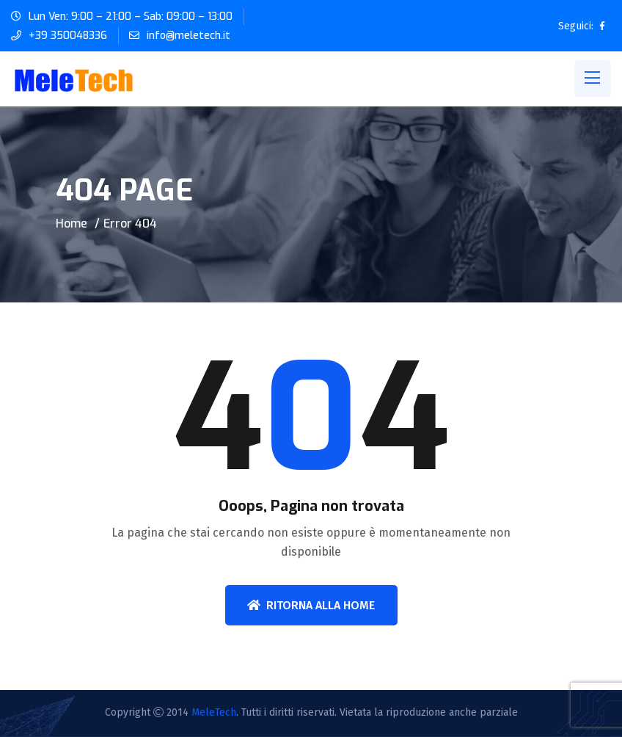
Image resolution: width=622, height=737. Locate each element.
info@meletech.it (188, 36)
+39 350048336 (68, 36)
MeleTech (213, 712)
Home (71, 223)
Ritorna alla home (311, 605)
